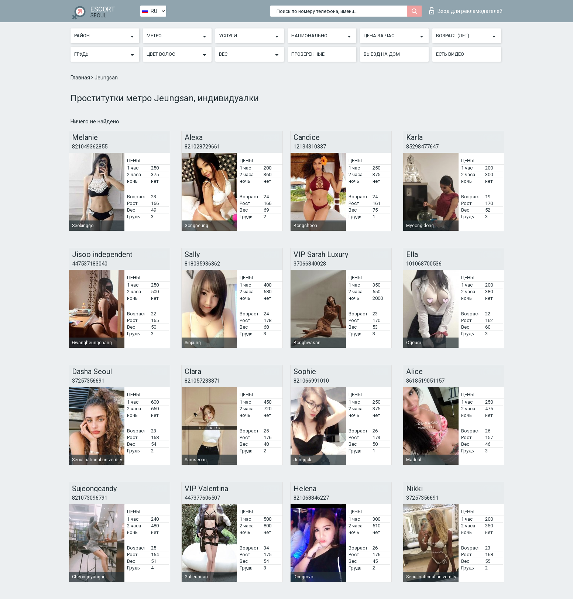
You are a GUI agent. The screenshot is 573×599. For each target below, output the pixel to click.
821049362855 (89, 146)
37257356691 (88, 380)
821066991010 (311, 380)
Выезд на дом (382, 54)
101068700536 (424, 263)
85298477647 (422, 146)
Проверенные (308, 54)
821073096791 (89, 497)
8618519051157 (425, 380)
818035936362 (202, 263)
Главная (81, 78)
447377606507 (202, 497)
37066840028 (310, 263)
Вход (465, 11)
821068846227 (311, 497)
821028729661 (202, 146)
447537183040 (89, 263)
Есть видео (450, 54)
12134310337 (310, 146)
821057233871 (202, 380)
